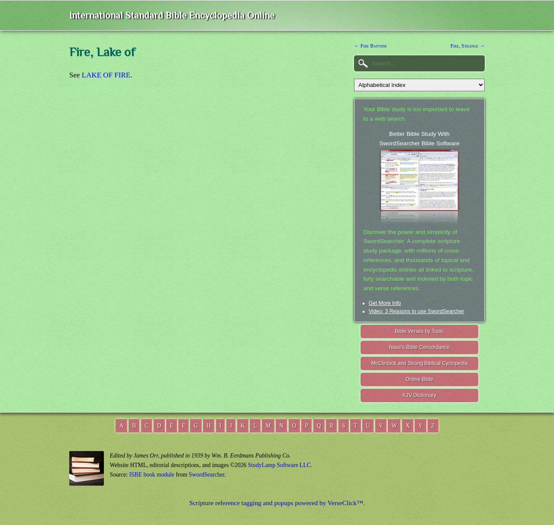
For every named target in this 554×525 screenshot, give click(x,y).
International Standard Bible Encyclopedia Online (171, 15)
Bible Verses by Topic (419, 331)
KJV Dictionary (419, 395)
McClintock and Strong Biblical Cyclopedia (419, 363)
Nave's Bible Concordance (419, 347)
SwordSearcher (206, 474)
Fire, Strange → (468, 46)
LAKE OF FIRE (106, 75)
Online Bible (419, 379)
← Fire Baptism (370, 46)
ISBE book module (151, 474)
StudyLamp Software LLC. (280, 465)
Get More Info (385, 303)
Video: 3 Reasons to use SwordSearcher (416, 311)
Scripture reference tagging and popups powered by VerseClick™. (277, 502)
